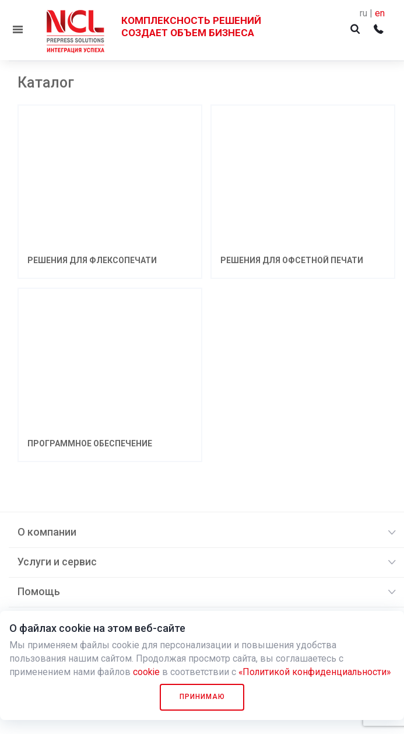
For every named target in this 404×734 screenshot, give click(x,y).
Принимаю (202, 697)
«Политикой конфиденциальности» (316, 671)
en (380, 13)
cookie (146, 671)
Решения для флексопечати (92, 260)
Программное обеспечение (89, 443)
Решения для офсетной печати (291, 260)
